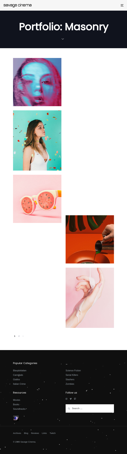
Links (44, 433)
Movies (16, 400)
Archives (17, 433)
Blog (26, 433)
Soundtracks (19, 409)
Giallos (16, 379)
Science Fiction (73, 370)
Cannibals (18, 375)
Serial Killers (72, 375)
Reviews (35, 433)
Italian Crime (19, 384)
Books (16, 404)
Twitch (53, 433)
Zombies (70, 384)
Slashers (70, 379)
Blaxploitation (19, 370)
